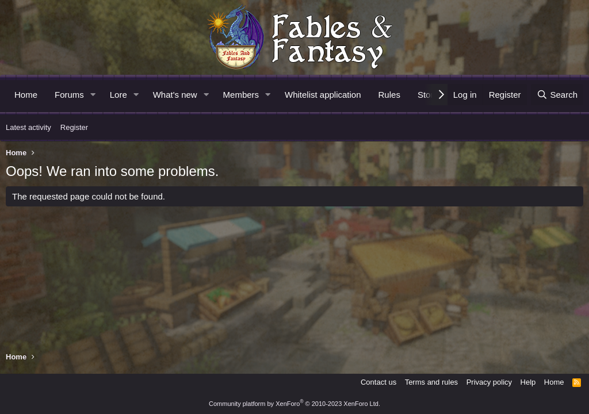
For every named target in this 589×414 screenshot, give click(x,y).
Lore (118, 94)
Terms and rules (431, 382)
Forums (69, 94)
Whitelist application (323, 94)
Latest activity (28, 127)
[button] (93, 94)
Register (74, 127)
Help (528, 382)
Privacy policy (489, 382)
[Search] (557, 94)
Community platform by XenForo (294, 403)
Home (25, 94)
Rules (389, 94)
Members (241, 94)
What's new (175, 94)
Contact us (378, 382)
